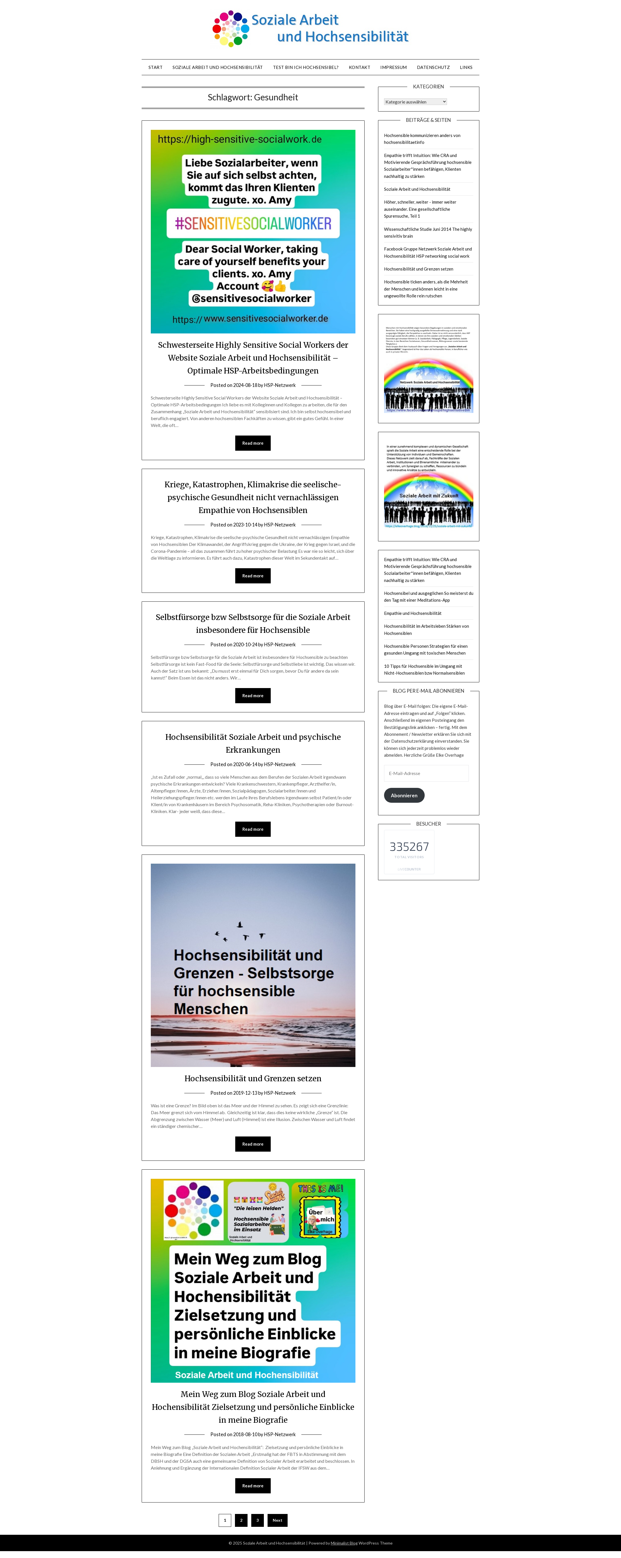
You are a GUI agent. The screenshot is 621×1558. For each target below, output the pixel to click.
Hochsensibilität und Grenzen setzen (253, 1079)
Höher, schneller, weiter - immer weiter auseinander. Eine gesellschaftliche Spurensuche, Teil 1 (420, 208)
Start (156, 67)
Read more (253, 443)
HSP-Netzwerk (281, 385)
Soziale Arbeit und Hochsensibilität (218, 67)
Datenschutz (433, 67)
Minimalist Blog (344, 1544)
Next (277, 1521)
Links (466, 67)
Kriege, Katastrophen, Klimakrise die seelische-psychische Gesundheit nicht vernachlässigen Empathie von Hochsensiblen (253, 497)
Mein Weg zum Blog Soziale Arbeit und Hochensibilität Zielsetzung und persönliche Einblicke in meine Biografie (253, 1408)
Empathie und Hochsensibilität (413, 613)
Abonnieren (404, 795)
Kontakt (360, 67)
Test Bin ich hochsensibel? (306, 67)
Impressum (393, 67)
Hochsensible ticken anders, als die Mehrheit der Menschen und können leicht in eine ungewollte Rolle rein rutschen (426, 288)
